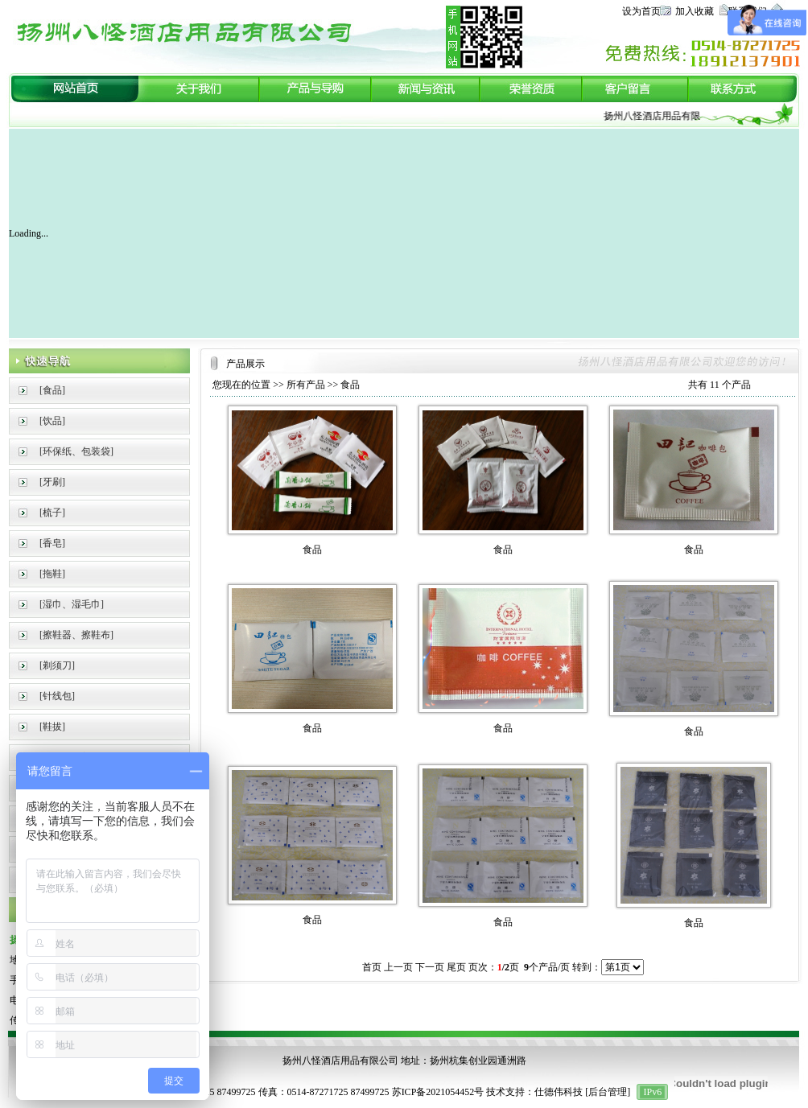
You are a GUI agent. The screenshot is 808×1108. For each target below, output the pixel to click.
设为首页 (641, 11)
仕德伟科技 (558, 1092)
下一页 (429, 967)
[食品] (52, 390)
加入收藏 (694, 11)
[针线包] (57, 696)
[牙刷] (52, 482)
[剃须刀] (57, 665)
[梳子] (52, 512)
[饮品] (52, 420)
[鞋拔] (52, 726)
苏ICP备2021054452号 (438, 1092)
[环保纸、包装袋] (76, 451)
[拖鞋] (52, 573)
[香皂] (52, 543)
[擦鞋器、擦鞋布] (76, 634)
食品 (350, 384)
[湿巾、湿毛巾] (71, 604)
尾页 (456, 967)
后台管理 (607, 1092)
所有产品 (306, 384)
